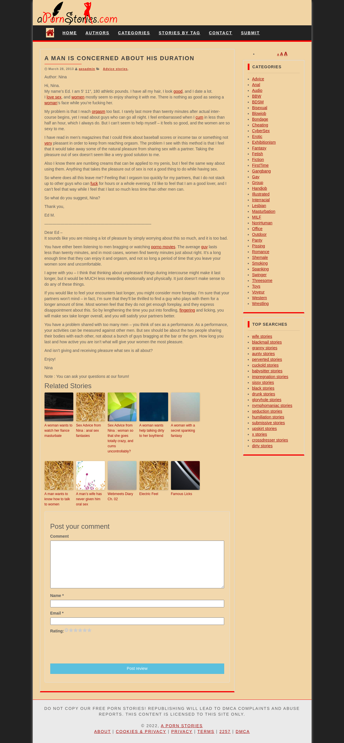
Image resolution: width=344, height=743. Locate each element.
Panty (257, 240)
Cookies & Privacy (141, 731)
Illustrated (261, 194)
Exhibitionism (264, 142)
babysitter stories (267, 371)
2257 (224, 731)
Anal (256, 84)
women (78, 97)
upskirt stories (264, 428)
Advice (258, 79)
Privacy (182, 731)
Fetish (257, 153)
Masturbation (263, 211)
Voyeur (258, 292)
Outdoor (259, 234)
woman (51, 103)
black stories (263, 388)
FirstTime (260, 165)
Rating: (57, 631)
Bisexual (259, 107)
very (48, 143)
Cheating (260, 125)
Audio (257, 90)
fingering (187, 310)
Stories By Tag (179, 33)
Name (57, 595)
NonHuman (262, 223)
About (102, 731)
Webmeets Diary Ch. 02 (120, 496)
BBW (256, 96)
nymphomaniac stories (272, 405)
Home (70, 33)
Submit (250, 33)
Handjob (259, 188)
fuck (94, 183)
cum (199, 117)
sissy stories (263, 382)
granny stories (264, 348)
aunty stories (263, 353)
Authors (97, 33)
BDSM (258, 102)
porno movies (163, 246)
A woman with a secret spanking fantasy (183, 430)
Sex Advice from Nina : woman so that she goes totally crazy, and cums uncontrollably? (120, 438)
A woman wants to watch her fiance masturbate (58, 430)
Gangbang (261, 171)
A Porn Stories (182, 725)
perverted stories (267, 359)
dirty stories (262, 445)
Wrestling (260, 303)
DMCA (243, 731)
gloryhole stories (266, 399)
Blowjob (259, 113)
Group (257, 182)
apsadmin (87, 69)
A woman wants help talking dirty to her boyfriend (151, 430)
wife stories (262, 336)
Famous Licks (181, 494)
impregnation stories (270, 376)
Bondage (260, 119)
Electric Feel (148, 494)
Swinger (259, 274)
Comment (59, 536)
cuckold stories (265, 365)
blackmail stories (267, 342)
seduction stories (267, 411)
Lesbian (259, 205)
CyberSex (261, 130)
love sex (54, 97)
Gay (256, 177)
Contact (220, 33)
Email (57, 613)
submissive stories (268, 422)
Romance (260, 251)
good (178, 91)
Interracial (261, 200)
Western (259, 297)
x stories (259, 434)
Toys (256, 286)
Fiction (258, 159)
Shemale (260, 257)
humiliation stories (268, 417)
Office (257, 228)
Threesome (262, 280)
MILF (256, 217)
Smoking (260, 263)
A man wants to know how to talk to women (57, 499)
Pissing (258, 246)
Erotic (257, 136)
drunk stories (263, 394)
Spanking (260, 269)
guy (204, 246)
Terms (205, 731)
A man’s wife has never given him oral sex (89, 499)
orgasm (98, 111)
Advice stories (115, 69)
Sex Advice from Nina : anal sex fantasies (88, 430)
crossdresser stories (270, 440)
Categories (134, 33)
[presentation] (94, 648)
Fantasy (259, 148)
